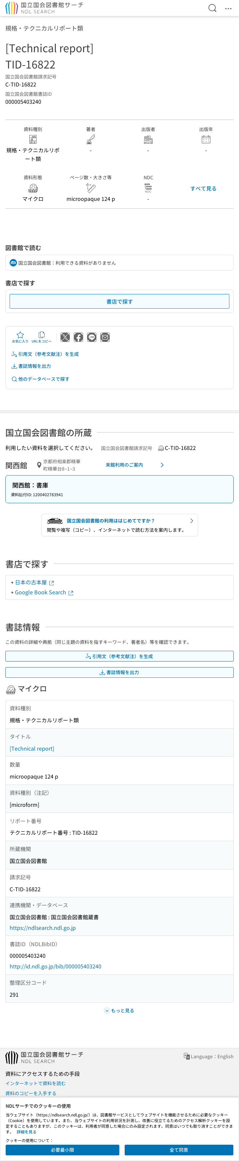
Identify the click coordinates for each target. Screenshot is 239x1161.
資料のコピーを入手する (31, 1093)
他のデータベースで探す (40, 378)
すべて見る (203, 188)
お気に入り (20, 337)
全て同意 (179, 1149)
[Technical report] (32, 748)
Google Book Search (44, 592)
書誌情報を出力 (31, 366)
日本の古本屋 (35, 582)
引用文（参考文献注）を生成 (45, 354)
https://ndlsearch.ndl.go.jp (43, 928)
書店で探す (119, 301)
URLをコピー (42, 337)
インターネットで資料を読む (35, 1083)
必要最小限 (62, 1149)
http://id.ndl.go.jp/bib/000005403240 (55, 966)
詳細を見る (27, 1131)
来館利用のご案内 (136, 465)
